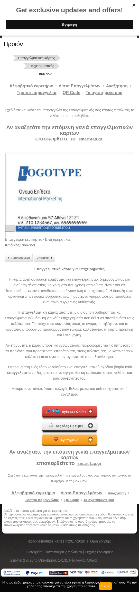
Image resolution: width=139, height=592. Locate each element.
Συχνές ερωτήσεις (99, 552)
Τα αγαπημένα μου (104, 92)
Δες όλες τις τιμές (66, 425)
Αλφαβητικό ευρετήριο (31, 86)
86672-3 (45, 74)
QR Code (71, 92)
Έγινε (105, 586)
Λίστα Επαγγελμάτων (80, 86)
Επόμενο (44, 258)
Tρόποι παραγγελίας (37, 92)
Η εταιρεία (34, 552)
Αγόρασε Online (66, 411)
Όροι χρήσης (100, 541)
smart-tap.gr (90, 139)
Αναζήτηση (117, 86)
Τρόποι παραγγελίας (42, 500)
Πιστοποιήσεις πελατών (64, 552)
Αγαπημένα (66, 439)
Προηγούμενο (18, 258)
